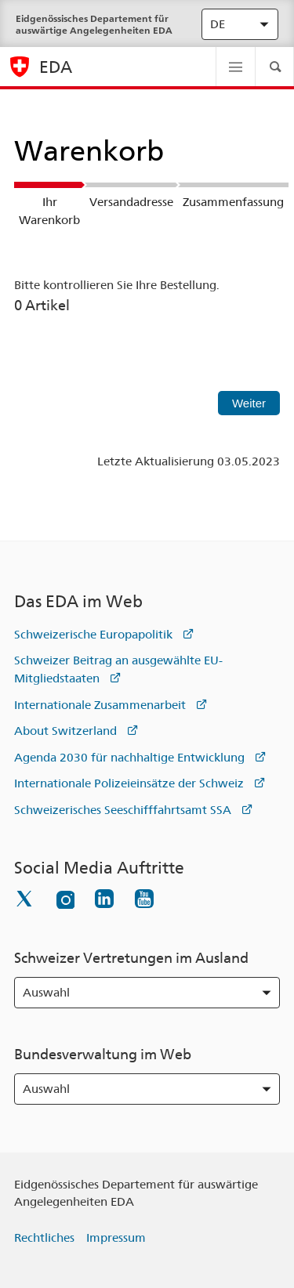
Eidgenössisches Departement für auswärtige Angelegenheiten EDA (94, 24)
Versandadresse (131, 202)
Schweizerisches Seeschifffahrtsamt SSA (122, 810)
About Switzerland (65, 731)
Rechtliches (44, 1238)
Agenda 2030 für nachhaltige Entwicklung (129, 758)
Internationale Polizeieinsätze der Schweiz (129, 783)
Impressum (116, 1238)
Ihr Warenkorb (49, 211)
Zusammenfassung (233, 202)
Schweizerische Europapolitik (93, 635)
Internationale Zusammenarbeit (100, 705)
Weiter (249, 403)
